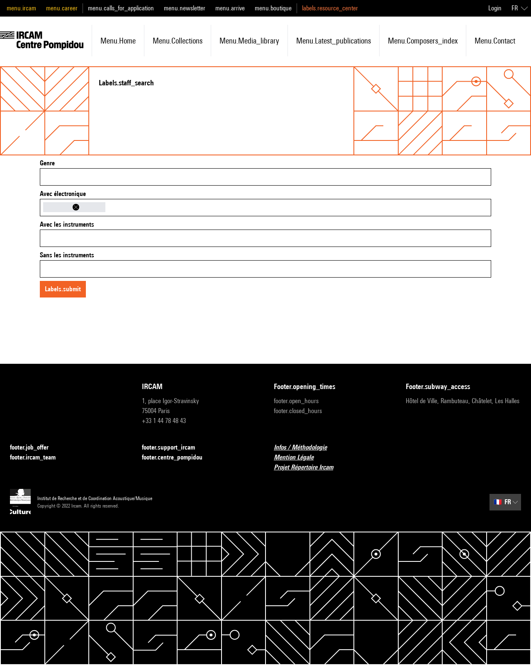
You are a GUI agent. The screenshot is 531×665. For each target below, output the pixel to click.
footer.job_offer (34, 447)
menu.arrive (230, 8)
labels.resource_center (330, 8)
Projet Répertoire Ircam (308, 467)
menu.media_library (249, 40)
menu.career (62, 8)
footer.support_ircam (173, 447)
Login (495, 8)
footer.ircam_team (38, 457)
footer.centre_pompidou (177, 457)
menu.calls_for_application (121, 8)
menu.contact (495, 40)
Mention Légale (299, 457)
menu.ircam (21, 8)
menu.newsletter (184, 8)
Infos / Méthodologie (305, 447)
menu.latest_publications (333, 40)
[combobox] (265, 177)
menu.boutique (273, 8)
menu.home (118, 40)
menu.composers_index (423, 40)
